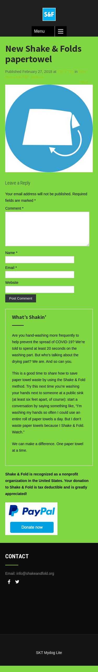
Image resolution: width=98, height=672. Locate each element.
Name (11, 259)
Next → (86, 82)
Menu (39, 31)
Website (11, 289)
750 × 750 (65, 72)
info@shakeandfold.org (35, 580)
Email (11, 274)
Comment (14, 208)
